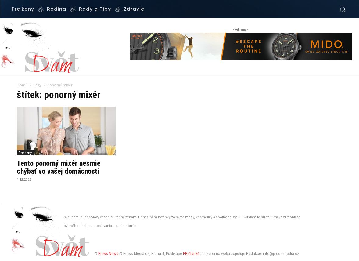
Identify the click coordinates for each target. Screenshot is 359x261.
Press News (108, 254)
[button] (342, 9)
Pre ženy (25, 152)
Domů (22, 85)
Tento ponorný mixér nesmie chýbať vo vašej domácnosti (59, 167)
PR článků (191, 254)
